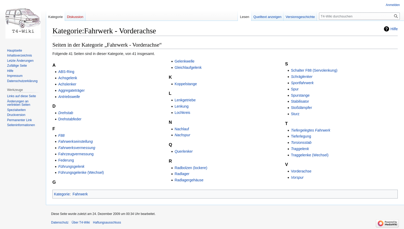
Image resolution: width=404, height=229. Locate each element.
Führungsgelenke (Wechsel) (81, 172)
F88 (61, 135)
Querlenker (183, 151)
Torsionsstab (301, 142)
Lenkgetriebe (185, 100)
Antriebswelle (69, 97)
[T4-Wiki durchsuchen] (359, 16)
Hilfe (394, 29)
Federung (66, 160)
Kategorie (62, 194)
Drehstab (65, 113)
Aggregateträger (71, 90)
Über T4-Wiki (81, 222)
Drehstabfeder (69, 119)
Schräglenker (301, 77)
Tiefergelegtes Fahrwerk (310, 130)
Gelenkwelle (184, 61)
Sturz (295, 114)
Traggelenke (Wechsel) (309, 155)
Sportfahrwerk (302, 83)
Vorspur (297, 177)
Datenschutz (60, 222)
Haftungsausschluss (107, 222)
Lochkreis (182, 112)
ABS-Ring (66, 72)
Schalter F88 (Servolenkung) (314, 70)
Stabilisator (300, 101)
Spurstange (300, 95)
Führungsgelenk (71, 166)
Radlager (181, 174)
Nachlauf (181, 129)
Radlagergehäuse (188, 180)
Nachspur (182, 135)
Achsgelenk (67, 78)
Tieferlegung (301, 136)
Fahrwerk (80, 194)
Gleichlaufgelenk (188, 67)
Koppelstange (185, 84)
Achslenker (67, 84)
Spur (295, 89)
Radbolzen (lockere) (190, 168)
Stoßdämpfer (301, 108)
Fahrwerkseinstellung (75, 141)
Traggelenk (300, 149)
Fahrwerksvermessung (76, 148)
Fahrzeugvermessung (75, 154)
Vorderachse (301, 171)
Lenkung (181, 106)
